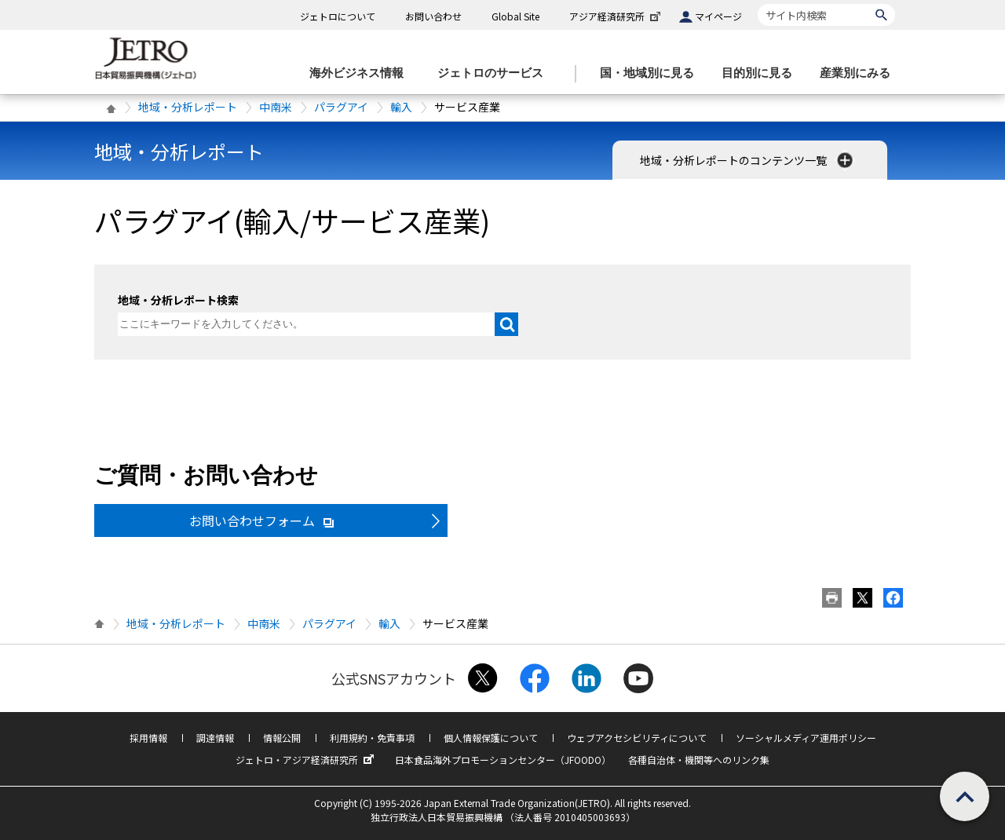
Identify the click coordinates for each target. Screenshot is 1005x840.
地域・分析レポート (187, 107)
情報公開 (282, 737)
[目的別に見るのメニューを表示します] (762, 73)
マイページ (718, 16)
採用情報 (148, 737)
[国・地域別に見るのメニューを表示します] (652, 73)
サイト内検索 (757, 3)
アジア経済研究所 (616, 16)
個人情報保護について (491, 737)
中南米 (275, 107)
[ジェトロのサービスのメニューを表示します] (495, 73)
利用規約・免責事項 (372, 737)
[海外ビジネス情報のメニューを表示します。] (361, 73)
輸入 (401, 107)
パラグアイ (341, 107)
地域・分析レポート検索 (178, 300)
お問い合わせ (433, 16)
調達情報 (215, 737)
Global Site (515, 16)
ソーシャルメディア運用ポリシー (806, 737)
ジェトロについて (337, 16)
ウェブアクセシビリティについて (637, 737)
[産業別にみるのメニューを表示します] (860, 73)
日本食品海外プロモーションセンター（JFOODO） (503, 759)
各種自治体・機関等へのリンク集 (698, 759)
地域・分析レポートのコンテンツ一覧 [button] (748, 160)
